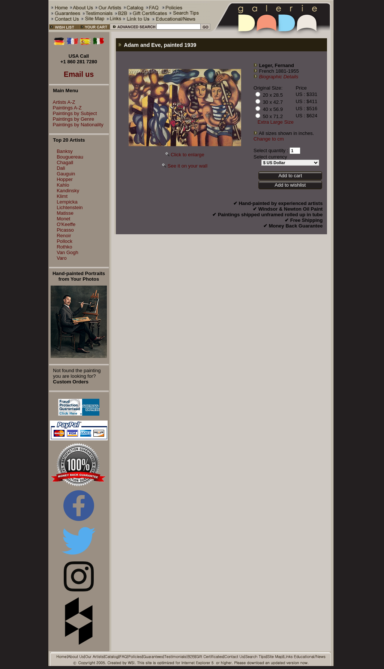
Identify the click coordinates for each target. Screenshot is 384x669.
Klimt (62, 196)
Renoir (64, 235)
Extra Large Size (276, 122)
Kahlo (63, 185)
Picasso (65, 230)
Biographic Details (278, 76)
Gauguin (66, 174)
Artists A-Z (62, 102)
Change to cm (269, 139)
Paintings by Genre (71, 119)
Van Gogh (67, 252)
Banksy (65, 151)
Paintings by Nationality (76, 124)
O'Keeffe (66, 224)
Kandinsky (68, 190)
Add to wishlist (290, 185)
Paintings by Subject (73, 113)
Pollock (64, 241)
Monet (63, 219)
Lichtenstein (69, 207)
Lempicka (67, 202)
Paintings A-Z (65, 108)
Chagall (65, 162)
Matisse (65, 213)
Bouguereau (70, 157)
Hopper (65, 179)
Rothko (64, 247)
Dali (61, 168)
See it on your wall (187, 166)
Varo (62, 258)
